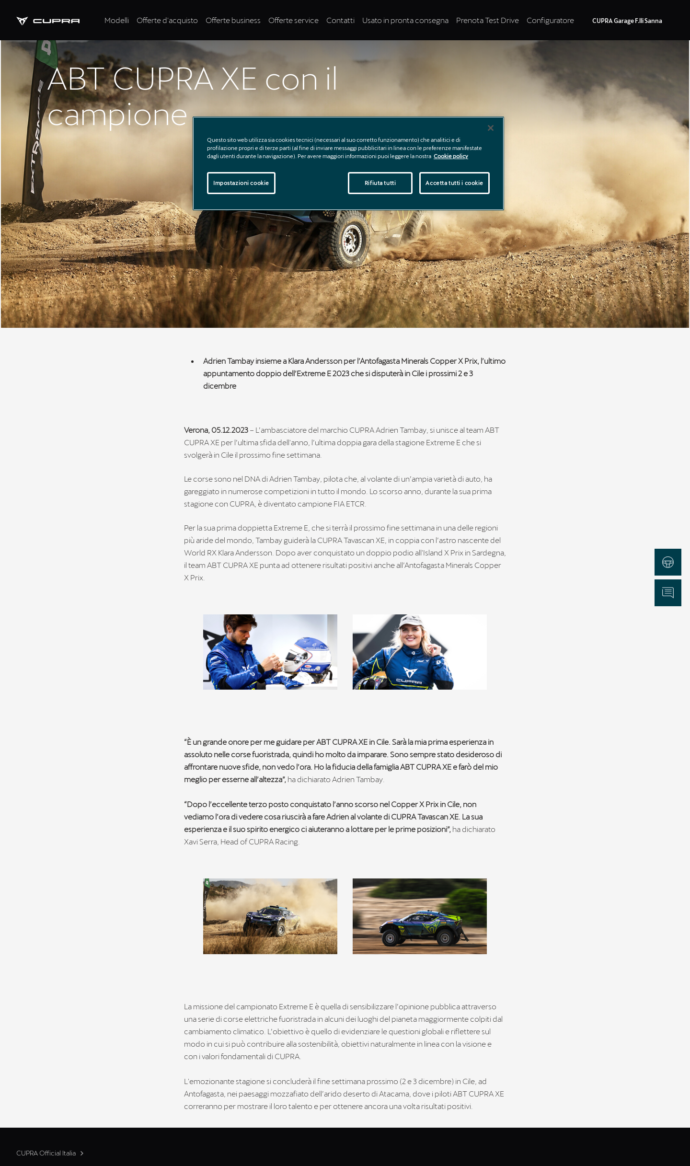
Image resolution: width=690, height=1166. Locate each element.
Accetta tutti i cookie (454, 183)
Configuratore (550, 19)
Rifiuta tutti (380, 183)
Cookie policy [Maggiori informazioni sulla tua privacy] (451, 156)
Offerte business (233, 19)
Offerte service (293, 19)
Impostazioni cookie (241, 183)
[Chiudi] (490, 128)
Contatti (340, 19)
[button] (270, 652)
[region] (348, 163)
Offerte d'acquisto (167, 19)
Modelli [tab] (116, 19)
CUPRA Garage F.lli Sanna (627, 20)
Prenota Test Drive (487, 19)
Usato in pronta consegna (405, 19)
